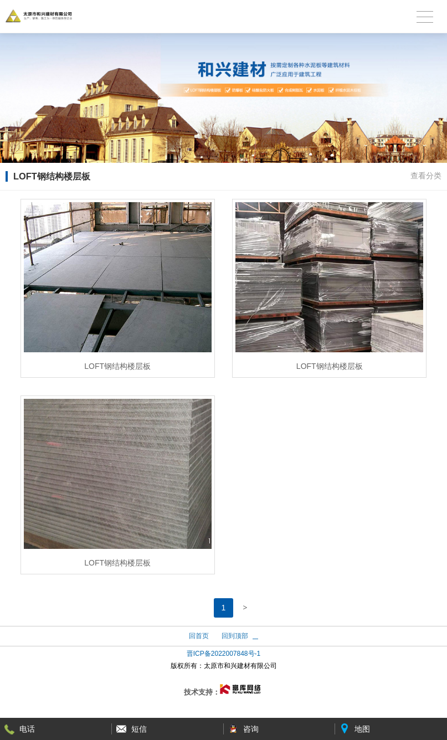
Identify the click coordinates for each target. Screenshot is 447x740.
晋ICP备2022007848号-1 (223, 653)
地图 (362, 728)
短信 (139, 728)
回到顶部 (235, 636)
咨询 (251, 728)
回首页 (199, 636)
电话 (27, 728)
